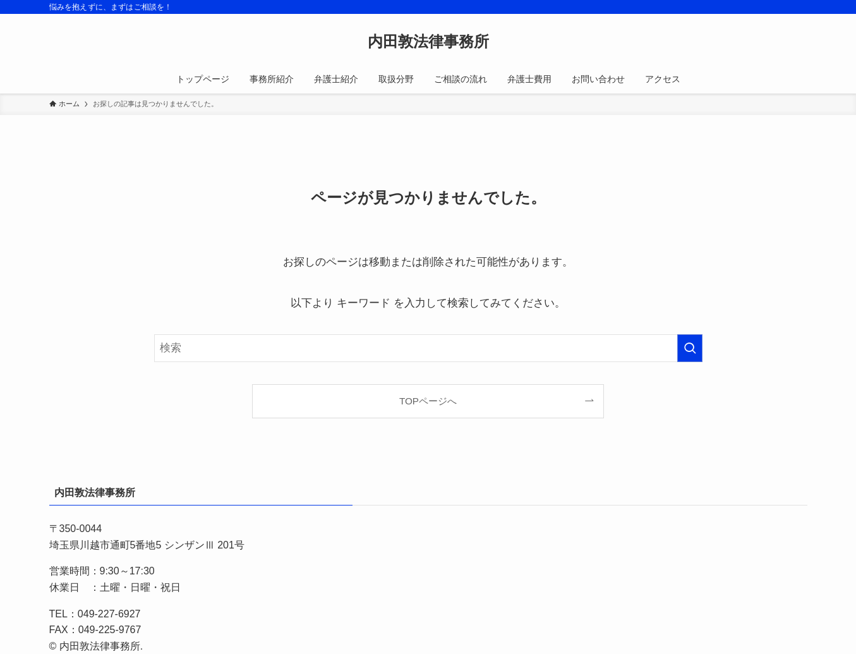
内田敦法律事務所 (428, 41)
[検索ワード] (428, 348)
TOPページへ (428, 401)
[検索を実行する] (689, 348)
